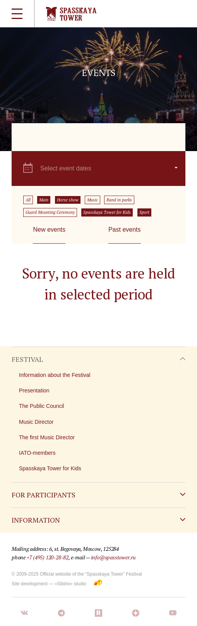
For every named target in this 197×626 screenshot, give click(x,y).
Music (92, 200)
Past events (124, 229)
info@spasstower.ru (113, 557)
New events (49, 229)
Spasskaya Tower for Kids (107, 212)
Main (43, 200)
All (28, 200)
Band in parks (119, 200)
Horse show (68, 200)
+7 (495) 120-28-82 (48, 557)
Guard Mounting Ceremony (50, 212)
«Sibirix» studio (70, 583)
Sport (144, 212)
